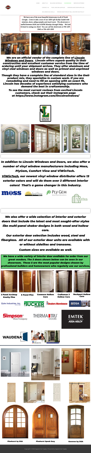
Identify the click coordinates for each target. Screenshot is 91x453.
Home (38, 3)
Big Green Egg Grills (48, 12)
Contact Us (45, 7)
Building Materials (56, 3)
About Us (45, 3)
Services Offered (79, 3)
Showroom (67, 3)
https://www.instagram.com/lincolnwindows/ (47, 95)
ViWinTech (10, 176)
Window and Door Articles (75, 7)
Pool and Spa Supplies (58, 7)
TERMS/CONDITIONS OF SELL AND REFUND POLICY (70, 12)
